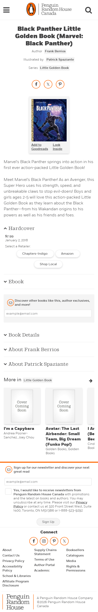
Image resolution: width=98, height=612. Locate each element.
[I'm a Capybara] (22, 405)
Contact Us (11, 555)
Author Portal (44, 564)
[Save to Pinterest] (60, 83)
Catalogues (75, 555)
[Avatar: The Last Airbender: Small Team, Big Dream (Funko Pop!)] (64, 405)
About (7, 549)
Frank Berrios (55, 50)
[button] (90, 380)
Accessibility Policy (12, 568)
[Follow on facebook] (34, 541)
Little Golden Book (54, 67)
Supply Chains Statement (45, 551)
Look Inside (57, 146)
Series (33, 67)
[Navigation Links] (6, 9)
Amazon (67, 253)
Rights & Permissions (75, 568)
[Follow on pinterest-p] (54, 541)
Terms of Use (44, 559)
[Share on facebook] (36, 83)
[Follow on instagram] (44, 541)
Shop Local (48, 263)
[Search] (88, 9)
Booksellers (75, 549)
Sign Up (48, 521)
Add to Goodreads (39, 146)
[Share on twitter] (48, 83)
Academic (42, 570)
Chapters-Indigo (35, 253)
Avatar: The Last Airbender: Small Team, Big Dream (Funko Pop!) (63, 435)
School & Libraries (16, 575)
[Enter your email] (47, 312)
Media (71, 560)
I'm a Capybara (19, 427)
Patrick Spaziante (60, 59)
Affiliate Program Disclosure (15, 583)
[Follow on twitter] (64, 541)
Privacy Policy (13, 560)
